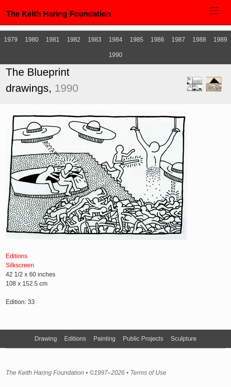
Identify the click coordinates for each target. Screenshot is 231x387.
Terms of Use (148, 373)
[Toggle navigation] (214, 11)
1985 (136, 39)
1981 (53, 39)
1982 (74, 39)
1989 (220, 39)
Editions (17, 256)
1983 (94, 39)
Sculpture (184, 338)
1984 (115, 39)
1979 (11, 39)
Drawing (45, 338)
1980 (32, 39)
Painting (104, 338)
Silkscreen (20, 265)
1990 (115, 55)
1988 (199, 39)
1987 (178, 39)
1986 (157, 39)
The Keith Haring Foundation (58, 14)
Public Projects (143, 338)
